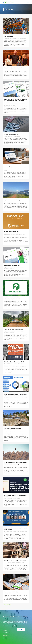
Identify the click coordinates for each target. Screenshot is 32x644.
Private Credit (10, 234)
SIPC (7, 617)
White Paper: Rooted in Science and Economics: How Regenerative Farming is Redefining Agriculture (15, 101)
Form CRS (5, 638)
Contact (20, 629)
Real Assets (24, 38)
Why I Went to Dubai (9, 36)
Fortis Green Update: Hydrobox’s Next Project (15, 560)
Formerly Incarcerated (17, 69)
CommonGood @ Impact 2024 (11, 231)
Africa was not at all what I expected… (13, 329)
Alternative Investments (13, 38)
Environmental (6, 268)
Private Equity (15, 234)
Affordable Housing (12, 167)
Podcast (4, 633)
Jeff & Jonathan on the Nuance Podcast (14, 361)
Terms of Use (5, 637)
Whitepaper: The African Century (12, 265)
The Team (5, 630)
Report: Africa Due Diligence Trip (12, 200)
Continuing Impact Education (11, 166)
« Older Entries (7, 605)
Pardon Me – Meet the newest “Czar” (13, 68)
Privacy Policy (5, 635)
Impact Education (7, 105)
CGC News (20, 38)
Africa (17, 167)
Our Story (5, 628)
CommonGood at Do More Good (11, 134)
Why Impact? (5, 632)
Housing (9, 169)
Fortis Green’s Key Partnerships (12, 298)
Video (10, 399)
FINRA (4, 617)
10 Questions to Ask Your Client (11, 592)
